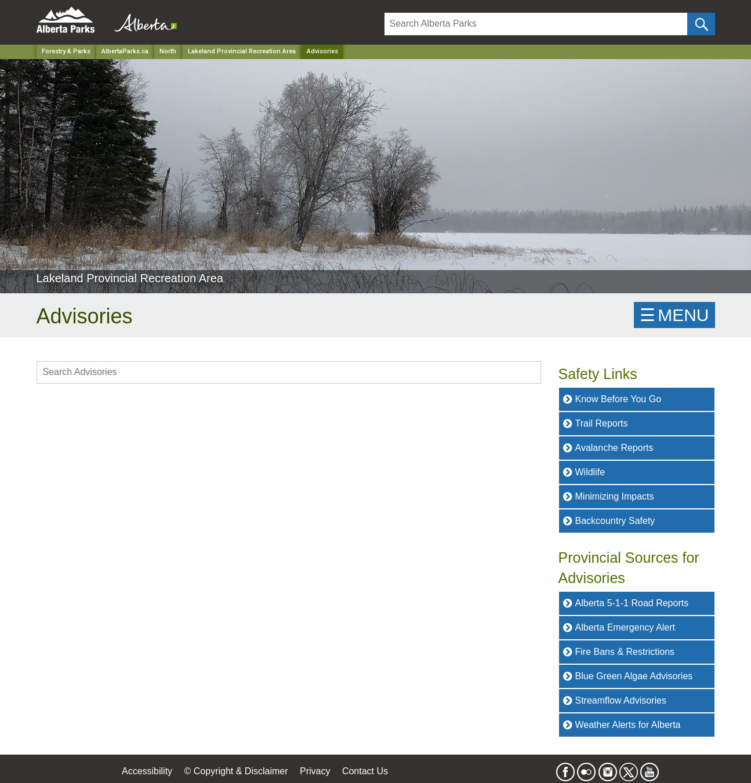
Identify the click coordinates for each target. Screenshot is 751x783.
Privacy (315, 771)
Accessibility (147, 771)
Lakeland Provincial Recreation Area (242, 51)
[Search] (536, 24)
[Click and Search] (700, 24)
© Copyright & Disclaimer (236, 771)
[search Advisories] (289, 372)
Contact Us (365, 771)
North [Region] (167, 51)
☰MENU (674, 315)
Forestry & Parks (66, 51)
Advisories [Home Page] (322, 51)
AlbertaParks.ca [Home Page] (124, 51)
